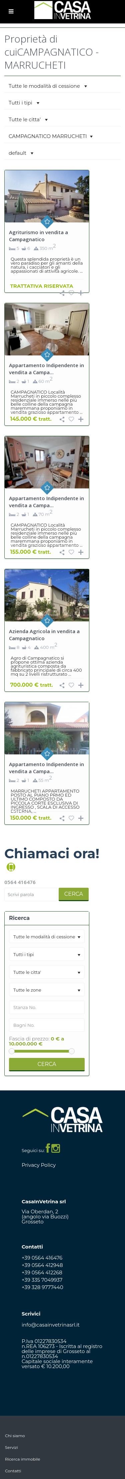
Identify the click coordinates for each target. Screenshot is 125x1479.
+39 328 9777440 (42, 1287)
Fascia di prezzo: (29, 1038)
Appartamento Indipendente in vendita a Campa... (46, 369)
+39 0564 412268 (42, 1272)
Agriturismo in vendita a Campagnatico (38, 236)
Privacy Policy (39, 1165)
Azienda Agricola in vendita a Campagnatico (44, 635)
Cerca (73, 894)
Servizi (11, 1447)
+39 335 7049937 (42, 1280)
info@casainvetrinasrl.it (51, 1325)
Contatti (13, 1470)
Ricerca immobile (22, 1459)
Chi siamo (15, 1435)
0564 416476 (20, 882)
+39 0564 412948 (42, 1265)
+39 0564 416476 (42, 1258)
